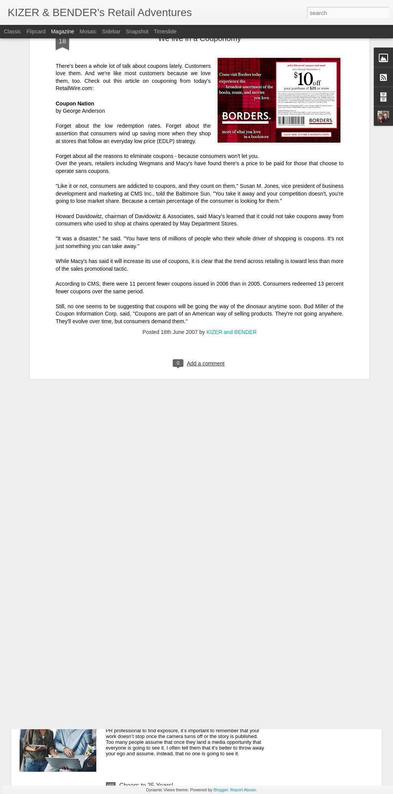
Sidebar (111, 31)
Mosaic (87, 31)
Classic (12, 31)
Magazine (62, 31)
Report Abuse (243, 789)
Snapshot (137, 31)
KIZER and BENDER (231, 234)
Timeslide (165, 31)
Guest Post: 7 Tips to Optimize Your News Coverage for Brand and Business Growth (190, 702)
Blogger (220, 789)
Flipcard (36, 31)
